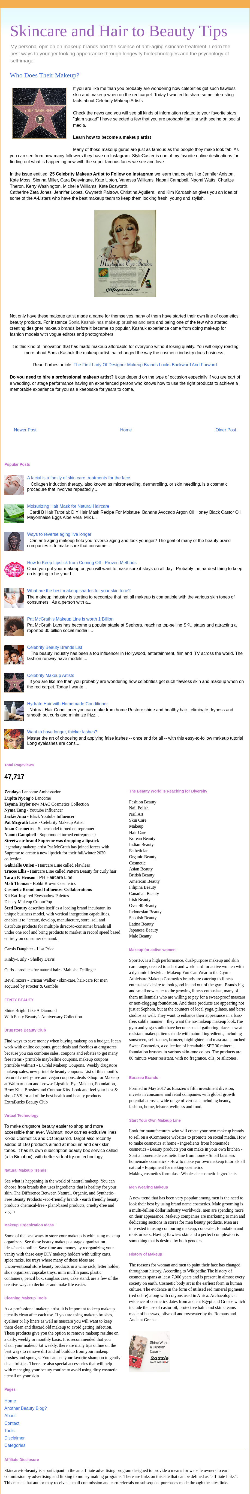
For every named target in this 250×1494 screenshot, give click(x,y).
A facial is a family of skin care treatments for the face (78, 478)
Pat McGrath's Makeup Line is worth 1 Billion (70, 619)
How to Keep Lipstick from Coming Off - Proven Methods (82, 562)
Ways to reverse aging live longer (59, 534)
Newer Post (25, 430)
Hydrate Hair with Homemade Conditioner (67, 703)
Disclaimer (14, 1438)
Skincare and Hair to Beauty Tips (118, 31)
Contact (11, 1423)
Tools (9, 1430)
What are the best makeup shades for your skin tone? (79, 590)
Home (126, 430)
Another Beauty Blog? (25, 1408)
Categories (14, 1445)
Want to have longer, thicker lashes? (62, 732)
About (10, 1415)
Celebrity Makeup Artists (50, 675)
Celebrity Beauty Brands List (54, 647)
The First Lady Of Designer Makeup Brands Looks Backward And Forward (145, 364)
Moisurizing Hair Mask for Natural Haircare (68, 506)
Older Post (225, 430)
